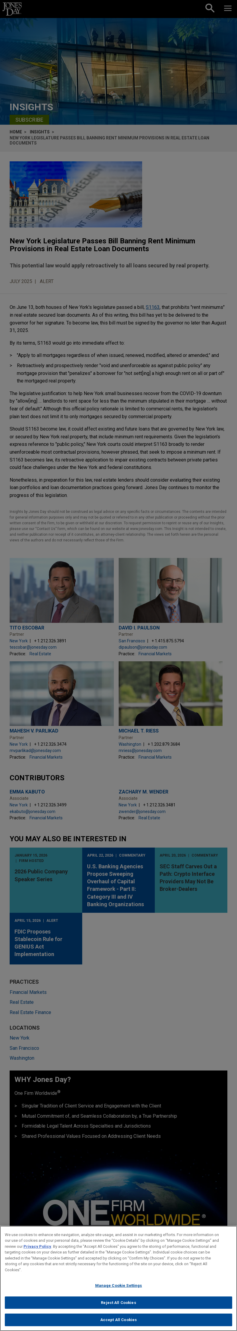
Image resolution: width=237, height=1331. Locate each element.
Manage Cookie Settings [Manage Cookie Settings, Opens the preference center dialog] (118, 1289)
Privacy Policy (37, 1250)
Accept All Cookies (118, 1323)
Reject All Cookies (118, 1306)
